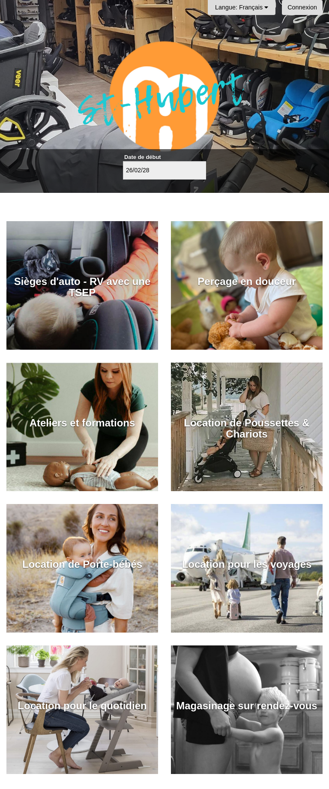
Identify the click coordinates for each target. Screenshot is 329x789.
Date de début (142, 157)
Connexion (302, 7)
